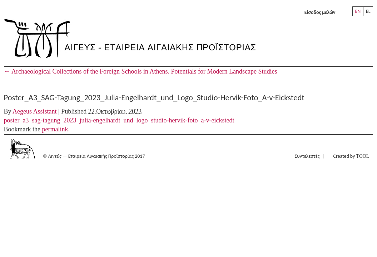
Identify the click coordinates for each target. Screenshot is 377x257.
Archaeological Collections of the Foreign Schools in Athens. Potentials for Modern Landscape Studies (140, 71)
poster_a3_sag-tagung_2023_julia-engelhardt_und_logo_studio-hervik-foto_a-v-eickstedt (119, 120)
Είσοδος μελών (320, 12)
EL (368, 11)
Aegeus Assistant (35, 111)
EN (358, 11)
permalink (55, 129)
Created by (351, 156)
